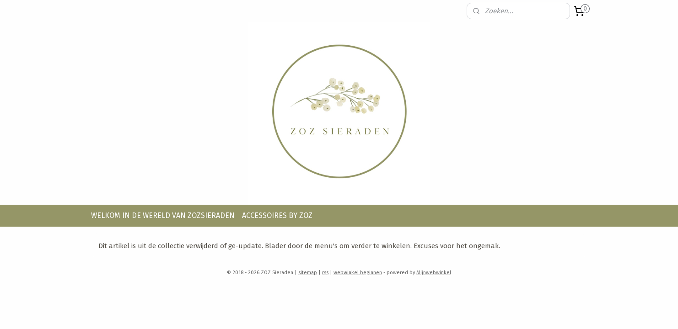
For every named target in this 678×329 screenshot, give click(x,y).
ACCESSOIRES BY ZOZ (277, 215)
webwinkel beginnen (358, 273)
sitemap (307, 273)
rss (325, 273)
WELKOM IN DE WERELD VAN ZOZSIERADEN (163, 215)
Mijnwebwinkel (433, 273)
